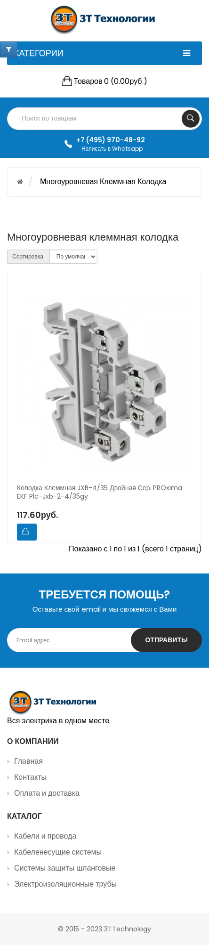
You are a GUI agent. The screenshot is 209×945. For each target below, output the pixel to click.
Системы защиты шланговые (64, 868)
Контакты (30, 777)
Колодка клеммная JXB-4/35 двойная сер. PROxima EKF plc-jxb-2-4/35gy (99, 492)
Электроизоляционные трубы (65, 884)
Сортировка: (28, 256)
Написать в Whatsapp (112, 149)
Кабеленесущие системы (58, 852)
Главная (28, 761)
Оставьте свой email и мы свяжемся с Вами (104, 609)
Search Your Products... (191, 119)
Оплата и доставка (47, 793)
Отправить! (166, 640)
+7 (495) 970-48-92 (110, 140)
